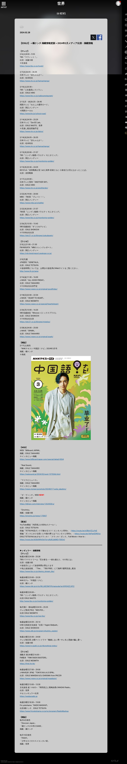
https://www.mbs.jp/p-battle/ (32, 203)
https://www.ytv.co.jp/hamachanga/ (35, 81)
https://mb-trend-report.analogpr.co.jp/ (36, 253)
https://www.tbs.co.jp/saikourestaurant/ (36, 96)
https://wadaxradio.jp (28, 696)
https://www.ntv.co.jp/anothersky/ (34, 188)
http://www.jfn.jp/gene (29, 271)
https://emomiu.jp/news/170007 (33, 516)
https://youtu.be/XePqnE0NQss (88, 534)
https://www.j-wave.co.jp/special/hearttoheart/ (39, 304)
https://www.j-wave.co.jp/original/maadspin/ (38, 678)
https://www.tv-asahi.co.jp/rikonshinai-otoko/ (38, 646)
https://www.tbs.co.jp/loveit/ (32, 66)
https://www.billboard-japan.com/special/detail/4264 (42, 459)
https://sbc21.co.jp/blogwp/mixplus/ (35, 322)
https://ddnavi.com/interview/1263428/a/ (37, 504)
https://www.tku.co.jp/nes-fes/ (32, 616)
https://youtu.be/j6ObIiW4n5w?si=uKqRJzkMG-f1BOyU (42, 539)
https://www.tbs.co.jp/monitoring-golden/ (37, 161)
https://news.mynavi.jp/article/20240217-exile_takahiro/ (43, 489)
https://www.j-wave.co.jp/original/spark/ (36, 337)
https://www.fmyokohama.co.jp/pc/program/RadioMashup (44, 711)
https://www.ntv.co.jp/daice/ (31, 131)
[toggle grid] (4, 4)
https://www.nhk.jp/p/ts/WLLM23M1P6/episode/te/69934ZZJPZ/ (47, 586)
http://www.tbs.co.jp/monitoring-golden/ (36, 601)
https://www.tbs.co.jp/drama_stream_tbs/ (37, 571)
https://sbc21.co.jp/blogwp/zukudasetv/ (36, 235)
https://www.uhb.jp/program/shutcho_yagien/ (39, 631)
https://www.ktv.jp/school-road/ (33, 114)
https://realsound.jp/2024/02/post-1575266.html (40, 474)
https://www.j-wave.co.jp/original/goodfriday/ (39, 289)
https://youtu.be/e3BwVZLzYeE (84, 531)
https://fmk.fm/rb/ (27, 664)
